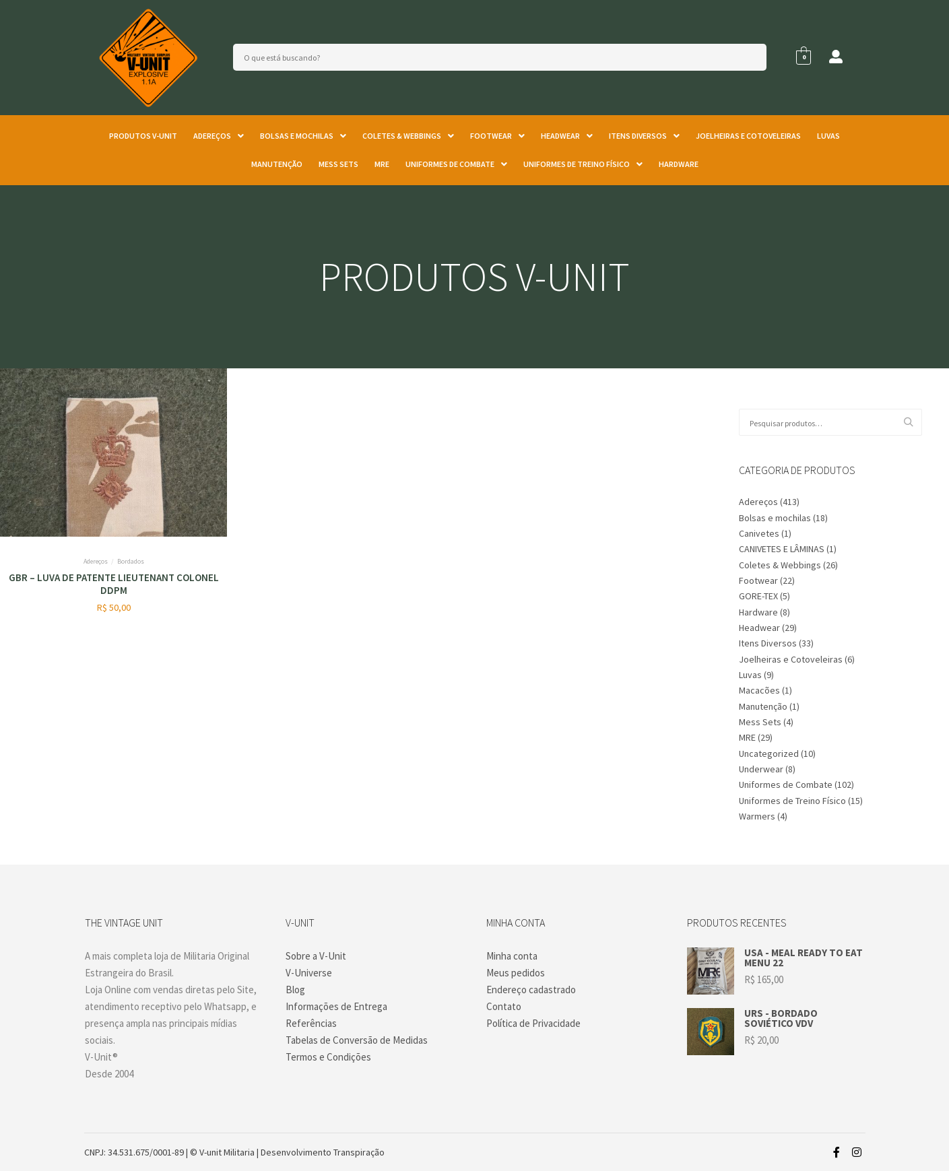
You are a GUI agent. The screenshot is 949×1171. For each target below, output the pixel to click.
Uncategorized (769, 753)
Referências (311, 1023)
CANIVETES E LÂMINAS (781, 549)
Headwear (567, 136)
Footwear (497, 136)
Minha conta (511, 955)
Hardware (678, 164)
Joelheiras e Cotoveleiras (748, 136)
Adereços (218, 136)
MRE (381, 164)
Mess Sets (338, 164)
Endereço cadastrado (531, 989)
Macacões (759, 690)
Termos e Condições (328, 1056)
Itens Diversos (644, 136)
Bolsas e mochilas (303, 136)
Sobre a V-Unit (316, 955)
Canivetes (759, 533)
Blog (295, 989)
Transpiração (359, 1152)
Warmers (757, 816)
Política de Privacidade (533, 1023)
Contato (503, 1006)
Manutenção (276, 164)
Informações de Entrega (336, 1006)
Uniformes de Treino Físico (583, 164)
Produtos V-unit (143, 136)
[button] (218, 136)
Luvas (828, 136)
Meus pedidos (515, 972)
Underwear (761, 769)
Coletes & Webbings (408, 136)
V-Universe (309, 972)
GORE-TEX (758, 596)
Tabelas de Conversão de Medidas (357, 1040)
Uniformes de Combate (456, 164)
